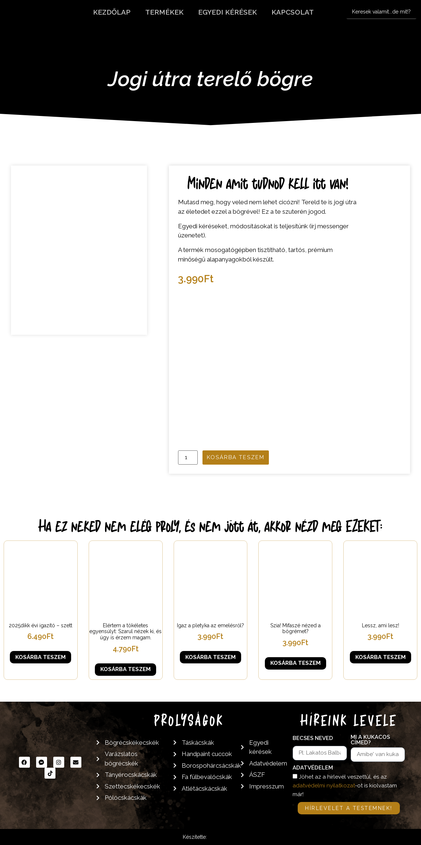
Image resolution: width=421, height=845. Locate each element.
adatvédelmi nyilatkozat (324, 785)
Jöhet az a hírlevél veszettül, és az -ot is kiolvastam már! (345, 786)
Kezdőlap (112, 12)
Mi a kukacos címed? (370, 740)
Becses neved (313, 738)
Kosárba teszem (235, 457)
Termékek (164, 12)
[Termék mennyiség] (188, 457)
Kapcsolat (292, 12)
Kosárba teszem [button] (40, 657)
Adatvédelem (313, 768)
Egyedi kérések (227, 12)
